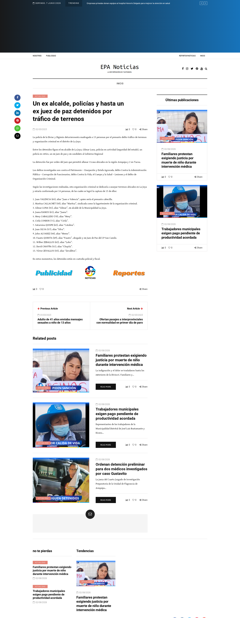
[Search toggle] (206, 68)
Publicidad (51, 56)
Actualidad (40, 96)
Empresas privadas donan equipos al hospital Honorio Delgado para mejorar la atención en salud (128, 3)
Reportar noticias (187, 56)
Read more (96, 399)
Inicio (202, 56)
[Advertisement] (120, 29)
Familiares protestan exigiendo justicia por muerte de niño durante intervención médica (115, 372)
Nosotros (37, 56)
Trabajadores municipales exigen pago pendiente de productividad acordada (180, 245)
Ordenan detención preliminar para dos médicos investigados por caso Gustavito (115, 474)
